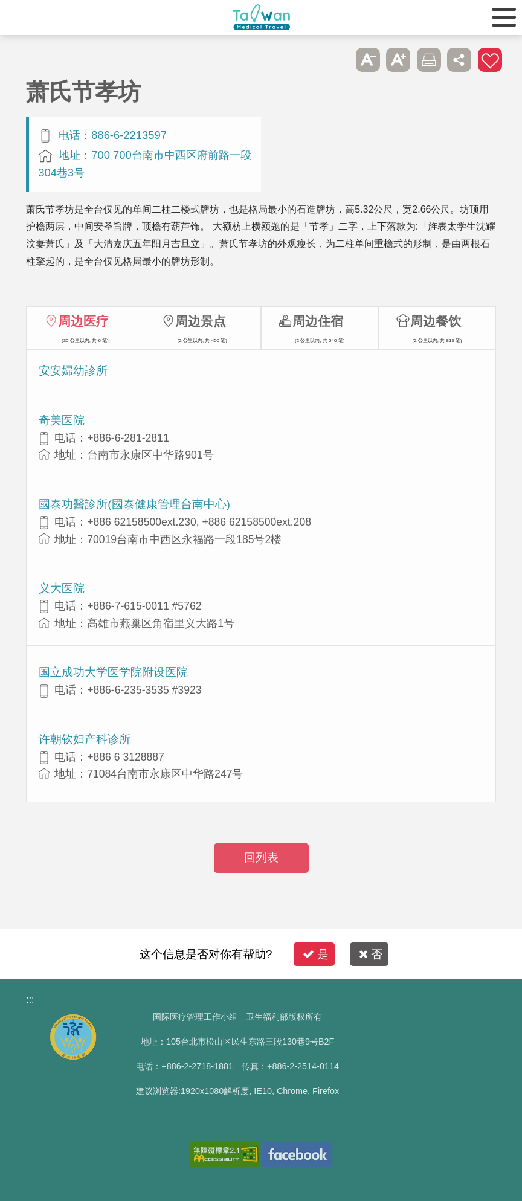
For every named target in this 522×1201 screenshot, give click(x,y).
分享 (459, 60)
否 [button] (370, 954)
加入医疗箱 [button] (490, 60)
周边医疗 (83, 321)
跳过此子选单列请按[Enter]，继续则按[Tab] (338, 60)
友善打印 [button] (429, 60)
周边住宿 (317, 321)
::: (30, 999)
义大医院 (62, 588)
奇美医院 (62, 420)
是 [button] (316, 954)
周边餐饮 (435, 321)
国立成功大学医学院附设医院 (113, 672)
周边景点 (200, 321)
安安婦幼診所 (73, 370)
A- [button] (368, 60)
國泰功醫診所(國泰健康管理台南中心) (134, 504)
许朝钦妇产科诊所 (84, 739)
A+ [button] (398, 60)
